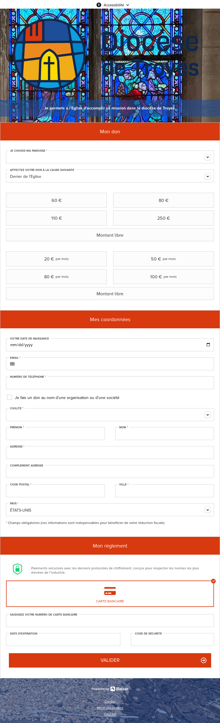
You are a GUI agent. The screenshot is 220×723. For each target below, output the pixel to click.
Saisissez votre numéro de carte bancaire (43, 614)
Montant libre (65, 235)
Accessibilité (114, 4)
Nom (123, 427)
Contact (110, 714)
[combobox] (110, 157)
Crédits (110, 701)
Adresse (17, 446)
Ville (124, 484)
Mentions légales (110, 707)
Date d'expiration (23, 633)
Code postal (21, 484)
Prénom (17, 427)
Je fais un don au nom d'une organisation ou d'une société (67, 398)
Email (15, 358)
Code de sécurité (148, 633)
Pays (14, 503)
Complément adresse (26, 465)
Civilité (16, 408)
